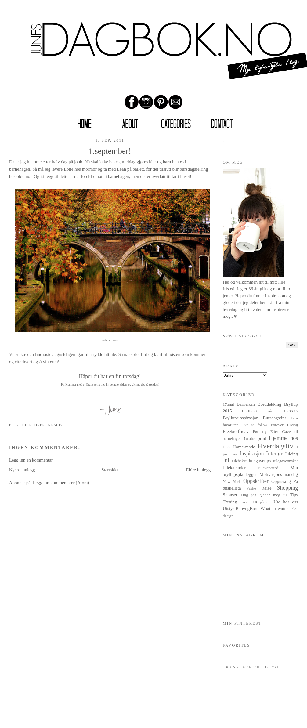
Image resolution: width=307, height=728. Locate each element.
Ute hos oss (286, 501)
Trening (230, 501)
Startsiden (110, 469)
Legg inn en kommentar (31, 460)
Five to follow (254, 425)
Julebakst (239, 460)
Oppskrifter (256, 481)
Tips (294, 494)
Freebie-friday (236, 431)
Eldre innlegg (198, 469)
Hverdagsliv (48, 425)
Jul (226, 460)
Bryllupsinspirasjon (240, 417)
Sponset (230, 494)
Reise (266, 488)
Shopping (287, 488)
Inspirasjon (252, 454)
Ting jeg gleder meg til (263, 495)
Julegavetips (259, 460)
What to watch (275, 508)
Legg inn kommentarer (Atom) (61, 482)
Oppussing (281, 481)
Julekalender (234, 467)
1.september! (109, 151)
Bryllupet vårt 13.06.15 (270, 411)
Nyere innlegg (22, 469)
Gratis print (255, 438)
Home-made (244, 446)
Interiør (274, 454)
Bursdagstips (274, 417)
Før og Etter (265, 431)
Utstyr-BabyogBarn (241, 508)
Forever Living (284, 424)
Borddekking (269, 404)
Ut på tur (262, 502)
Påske (251, 488)
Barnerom (246, 404)
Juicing (291, 453)
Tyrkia (245, 502)
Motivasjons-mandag (278, 474)
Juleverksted (268, 467)
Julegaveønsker (285, 460)
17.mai (228, 404)
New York (232, 481)
